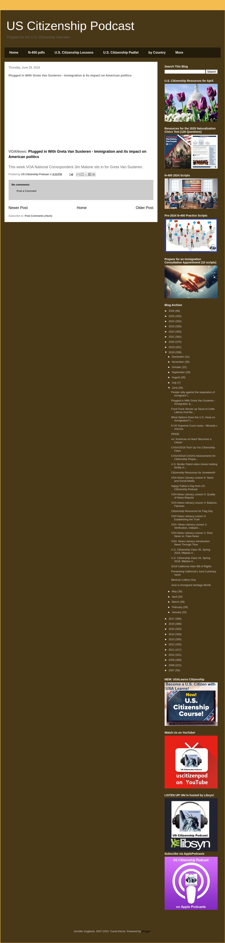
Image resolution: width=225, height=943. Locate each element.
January (177, 612)
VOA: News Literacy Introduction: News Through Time (190, 543)
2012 (172, 644)
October (177, 367)
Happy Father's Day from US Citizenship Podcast (188, 487)
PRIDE (175, 434)
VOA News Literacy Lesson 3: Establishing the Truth (188, 518)
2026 (172, 310)
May (174, 591)
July (174, 382)
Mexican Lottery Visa (183, 579)
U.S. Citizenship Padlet (121, 52)
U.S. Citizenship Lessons (74, 52)
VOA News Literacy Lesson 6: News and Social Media (192, 479)
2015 (172, 628)
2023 (172, 326)
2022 (172, 331)
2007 (172, 670)
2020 (172, 341)
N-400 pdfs (36, 52)
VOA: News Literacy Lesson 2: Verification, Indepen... (189, 526)
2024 (172, 321)
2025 (172, 316)
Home (13, 52)
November (178, 361)
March (176, 601)
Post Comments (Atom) (38, 215)
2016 (172, 623)
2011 (172, 649)
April (175, 596)
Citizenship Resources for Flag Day (192, 511)
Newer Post (18, 208)
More (179, 52)
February (177, 607)
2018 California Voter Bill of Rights (191, 566)
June (175, 387)
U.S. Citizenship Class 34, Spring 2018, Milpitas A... (190, 559)
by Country (156, 52)
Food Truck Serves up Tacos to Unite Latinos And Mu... (193, 410)
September (178, 372)
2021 (172, 336)
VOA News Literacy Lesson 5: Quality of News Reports (193, 496)
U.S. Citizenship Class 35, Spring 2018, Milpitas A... (190, 551)
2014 (172, 634)
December (178, 356)
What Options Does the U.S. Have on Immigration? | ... (193, 419)
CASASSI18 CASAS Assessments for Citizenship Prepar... (193, 457)
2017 (172, 618)
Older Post (144, 208)
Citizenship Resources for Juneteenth (193, 472)
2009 (172, 659)
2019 (172, 347)
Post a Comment (27, 190)
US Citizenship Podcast (70, 26)
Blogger (146, 931)
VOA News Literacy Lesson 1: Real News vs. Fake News (191, 534)
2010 (172, 654)
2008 (172, 665)
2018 (172, 352)
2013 (172, 639)
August (176, 377)
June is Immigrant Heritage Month (191, 585)
